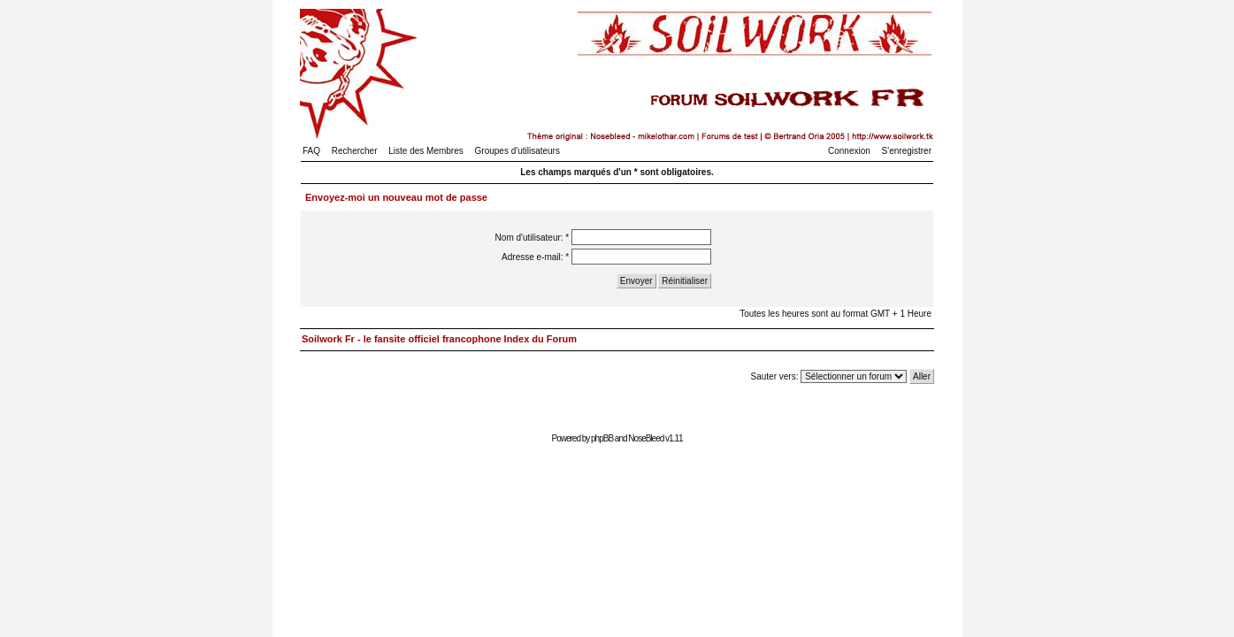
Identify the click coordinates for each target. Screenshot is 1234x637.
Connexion (849, 151)
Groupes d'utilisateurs (517, 151)
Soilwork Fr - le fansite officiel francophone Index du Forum (439, 339)
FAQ (311, 151)
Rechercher (355, 151)
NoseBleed (645, 438)
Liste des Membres (425, 151)
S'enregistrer (906, 151)
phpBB (602, 438)
